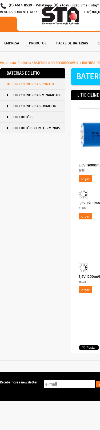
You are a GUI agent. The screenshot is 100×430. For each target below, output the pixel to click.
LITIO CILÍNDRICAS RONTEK (32, 83)
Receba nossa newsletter (18, 382)
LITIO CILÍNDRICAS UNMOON (33, 105)
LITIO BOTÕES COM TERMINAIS (35, 127)
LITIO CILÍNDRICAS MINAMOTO (35, 94)
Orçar (85, 178)
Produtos (24, 62)
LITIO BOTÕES (22, 116)
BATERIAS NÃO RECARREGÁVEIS (56, 62)
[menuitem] (11, 42)
